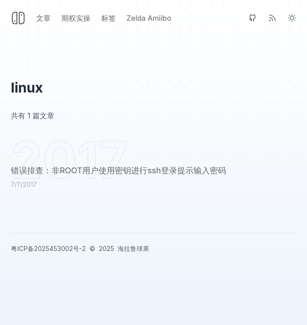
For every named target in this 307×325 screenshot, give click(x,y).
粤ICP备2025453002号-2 (48, 248)
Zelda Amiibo (149, 18)
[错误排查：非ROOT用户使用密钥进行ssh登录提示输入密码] (153, 178)
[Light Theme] (292, 18)
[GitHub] (252, 18)
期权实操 (75, 18)
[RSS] (272, 18)
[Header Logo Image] (18, 18)
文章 (43, 18)
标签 (108, 18)
